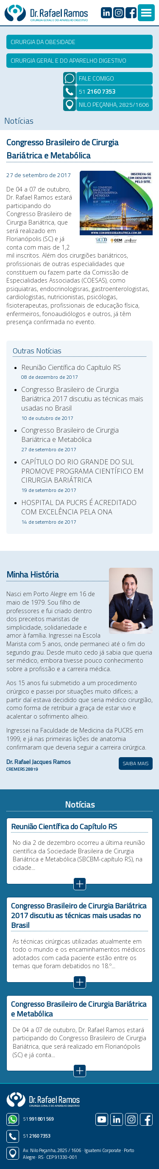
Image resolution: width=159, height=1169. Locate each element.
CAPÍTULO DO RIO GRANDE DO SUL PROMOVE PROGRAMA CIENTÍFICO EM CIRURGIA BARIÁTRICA (82, 475)
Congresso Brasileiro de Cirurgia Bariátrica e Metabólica (70, 439)
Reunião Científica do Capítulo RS (71, 372)
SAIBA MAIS (135, 763)
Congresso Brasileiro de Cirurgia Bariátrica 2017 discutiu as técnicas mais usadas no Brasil (82, 403)
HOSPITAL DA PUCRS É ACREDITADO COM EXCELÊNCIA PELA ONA (79, 512)
